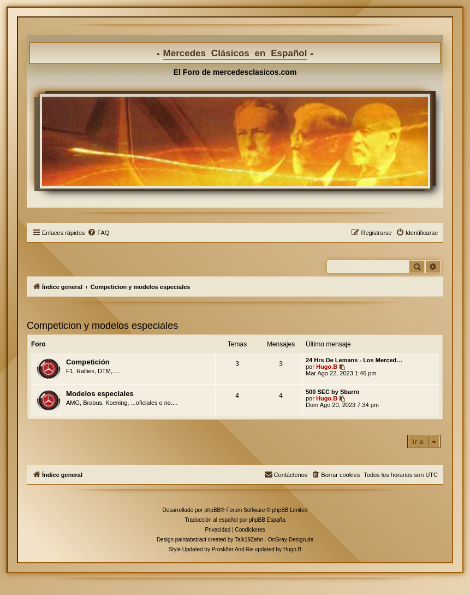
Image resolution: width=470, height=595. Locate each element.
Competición (88, 362)
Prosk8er (223, 549)
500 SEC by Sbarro (332, 391)
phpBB (212, 510)
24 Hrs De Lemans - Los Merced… (354, 360)
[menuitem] (98, 232)
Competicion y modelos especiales (102, 325)
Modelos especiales (100, 394)
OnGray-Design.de (290, 540)
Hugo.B (326, 366)
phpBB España (267, 520)
